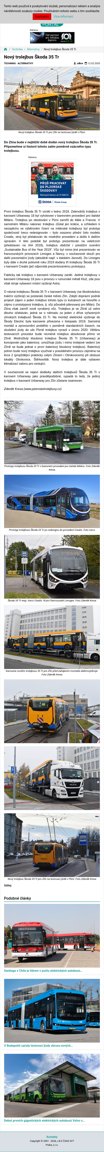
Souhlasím (42, 16)
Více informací (63, 16)
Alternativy (33, 49)
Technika (17, 49)
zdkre (78, 63)
